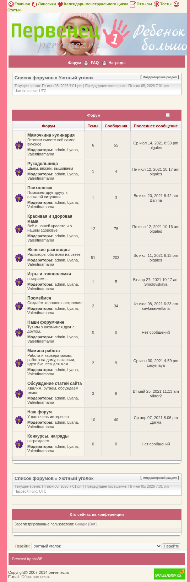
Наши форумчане (45, 322)
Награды (116, 62)
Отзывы (140, 4)
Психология (39, 187)
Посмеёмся (39, 298)
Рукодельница (42, 163)
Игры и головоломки (49, 273)
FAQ (95, 62)
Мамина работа (43, 350)
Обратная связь (35, 577)
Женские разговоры (48, 249)
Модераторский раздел (160, 77)
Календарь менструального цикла (92, 4)
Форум (74, 62)
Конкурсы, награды (48, 436)
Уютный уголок (76, 77)
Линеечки (43, 4)
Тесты (162, 4)
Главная (18, 4)
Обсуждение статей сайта (54, 383)
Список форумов (34, 77)
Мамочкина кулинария (51, 135)
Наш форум (39, 411)
